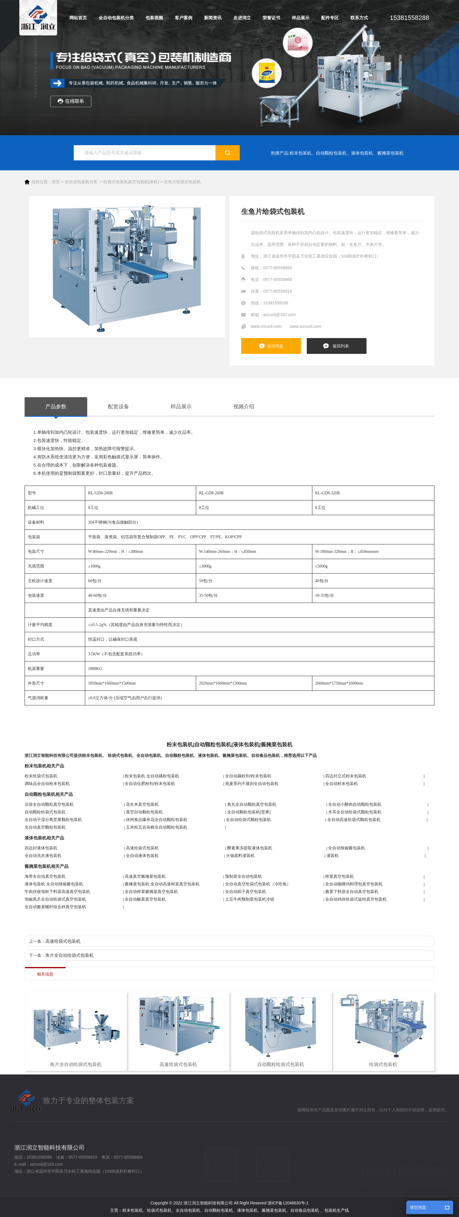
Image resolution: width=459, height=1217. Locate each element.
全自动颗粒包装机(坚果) (249, 812)
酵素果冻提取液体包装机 (249, 848)
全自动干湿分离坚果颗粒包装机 (53, 819)
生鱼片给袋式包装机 (182, 181)
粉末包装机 (300, 152)
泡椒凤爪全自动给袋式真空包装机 (55, 899)
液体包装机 (362, 152)
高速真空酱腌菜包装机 (145, 876)
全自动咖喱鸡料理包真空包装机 (354, 884)
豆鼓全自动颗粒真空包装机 (49, 804)
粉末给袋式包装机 (41, 776)
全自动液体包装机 (142, 855)
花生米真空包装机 (142, 804)
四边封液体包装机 (41, 848)
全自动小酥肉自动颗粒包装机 (354, 804)
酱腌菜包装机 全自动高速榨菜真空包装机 (162, 884)
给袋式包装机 (120, 755)
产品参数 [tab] (55, 406)
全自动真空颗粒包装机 (45, 827)
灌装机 (332, 855)
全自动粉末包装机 (341, 783)
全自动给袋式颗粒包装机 (248, 819)
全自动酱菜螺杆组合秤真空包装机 (55, 906)
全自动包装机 (148, 755)
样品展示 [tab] (181, 406)
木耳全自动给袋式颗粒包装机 (354, 812)
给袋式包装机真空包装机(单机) (131, 181)
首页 (56, 181)
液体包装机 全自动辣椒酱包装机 (54, 884)
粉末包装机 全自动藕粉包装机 (152, 776)
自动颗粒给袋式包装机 (45, 812)
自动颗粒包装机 (331, 152)
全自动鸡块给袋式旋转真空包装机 (356, 899)
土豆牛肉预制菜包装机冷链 (249, 899)
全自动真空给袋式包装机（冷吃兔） (258, 884)
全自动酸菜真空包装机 (145, 899)
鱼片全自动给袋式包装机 (69, 955)
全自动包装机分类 (81, 181)
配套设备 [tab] (118, 406)
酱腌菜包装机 (390, 152)
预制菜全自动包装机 (243, 876)
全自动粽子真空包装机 (245, 891)
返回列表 (341, 346)
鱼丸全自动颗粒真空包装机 (251, 804)
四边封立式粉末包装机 (345, 776)
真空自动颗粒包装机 (144, 812)
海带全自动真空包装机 (45, 876)
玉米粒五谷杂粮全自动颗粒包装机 (156, 827)
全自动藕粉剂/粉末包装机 (248, 776)
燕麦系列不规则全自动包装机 (251, 783)
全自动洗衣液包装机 (43, 855)
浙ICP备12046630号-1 (288, 1203)
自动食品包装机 (265, 755)
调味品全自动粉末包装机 (47, 783)
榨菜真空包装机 (339, 876)
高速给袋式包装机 (142, 848)
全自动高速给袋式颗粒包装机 (354, 819)
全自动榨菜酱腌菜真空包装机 (151, 891)
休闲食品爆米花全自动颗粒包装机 (156, 819)
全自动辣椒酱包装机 (346, 848)
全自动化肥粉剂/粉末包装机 (150, 783)
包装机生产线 (336, 1210)
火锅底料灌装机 (240, 855)
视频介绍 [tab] (243, 406)
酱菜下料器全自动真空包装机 (351, 891)
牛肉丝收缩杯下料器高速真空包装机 (57, 891)
